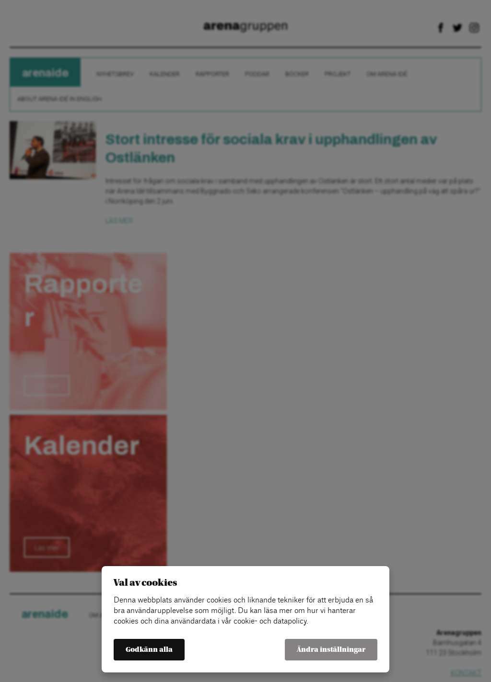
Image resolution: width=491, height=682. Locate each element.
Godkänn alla (149, 650)
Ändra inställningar (331, 650)
